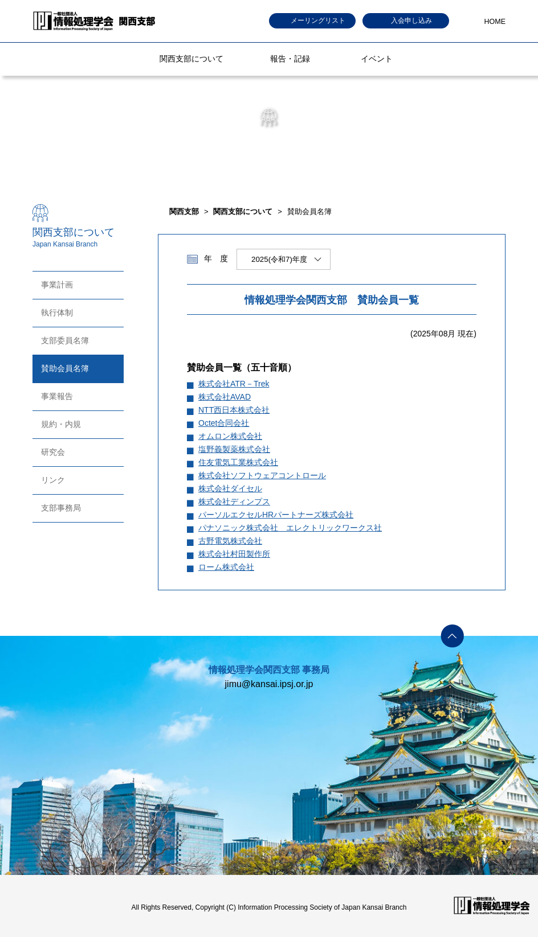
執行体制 (57, 312)
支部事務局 (61, 507)
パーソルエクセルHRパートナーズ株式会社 (275, 514)
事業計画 (57, 284)
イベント (377, 58)
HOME (495, 22)
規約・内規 (61, 424)
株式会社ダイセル (230, 488)
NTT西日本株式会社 (234, 409)
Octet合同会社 (223, 423)
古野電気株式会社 (230, 540)
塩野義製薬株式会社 (234, 449)
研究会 (53, 452)
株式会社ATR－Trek (233, 383)
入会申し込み (411, 20)
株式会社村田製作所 (234, 553)
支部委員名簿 (65, 340)
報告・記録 (290, 58)
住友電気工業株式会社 (238, 462)
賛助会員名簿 (65, 368)
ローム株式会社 (226, 567)
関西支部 (184, 211)
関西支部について (191, 58)
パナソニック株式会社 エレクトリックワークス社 (290, 527)
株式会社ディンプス (234, 501)
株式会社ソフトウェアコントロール (262, 475)
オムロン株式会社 (230, 436)
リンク (53, 479)
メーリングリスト (318, 20)
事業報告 (57, 396)
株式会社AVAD (224, 396)
